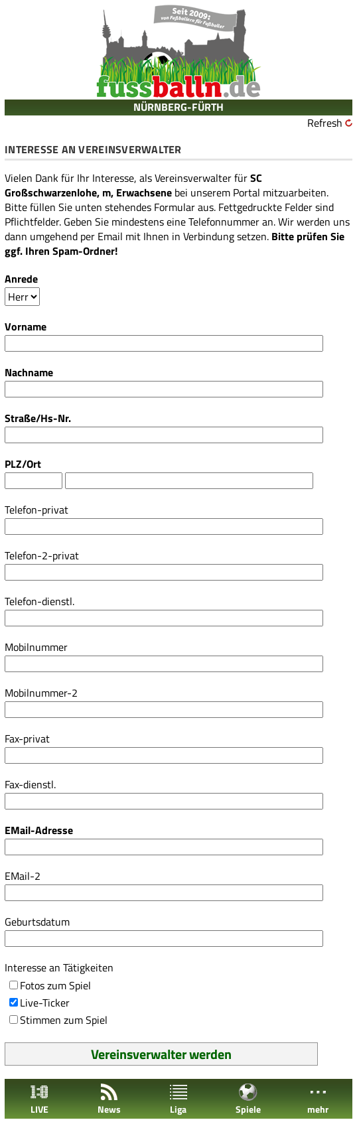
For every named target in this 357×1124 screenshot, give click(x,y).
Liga (178, 1099)
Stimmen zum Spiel (63, 1020)
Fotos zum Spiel (55, 985)
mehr (317, 1099)
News (109, 1099)
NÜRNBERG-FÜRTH (178, 107)
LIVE (39, 1099)
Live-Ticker (45, 1003)
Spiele (248, 1099)
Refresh (324, 123)
